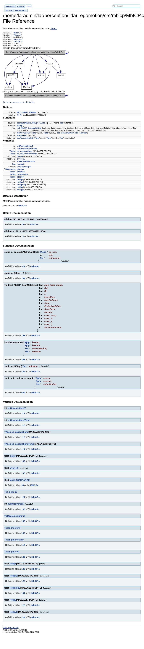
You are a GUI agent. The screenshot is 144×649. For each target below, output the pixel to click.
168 (23, 337)
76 (22, 226)
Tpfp (34, 135)
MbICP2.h (18, 40)
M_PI (19, 117)
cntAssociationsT (25, 148)
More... (53, 28)
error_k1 (21, 161)
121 (23, 499)
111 (23, 415)
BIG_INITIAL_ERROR (26, 114)
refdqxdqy (21, 187)
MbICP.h (17, 33)
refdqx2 (20, 184)
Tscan (12, 174)
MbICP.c (22, 207)
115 (23, 427)
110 (23, 439)
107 (23, 535)
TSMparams (9, 171)
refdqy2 (20, 192)
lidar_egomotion (10, 628)
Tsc (61, 125)
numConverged (24, 169)
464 (23, 373)
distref (20, 158)
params (20, 171)
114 (23, 451)
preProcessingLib (25, 140)
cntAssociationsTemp (27, 151)
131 (23, 594)
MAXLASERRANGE (26, 163)
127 (23, 582)
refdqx (20, 181)
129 (23, 618)
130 (23, 463)
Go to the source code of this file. (19, 104)
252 (23, 280)
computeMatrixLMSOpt (27, 125)
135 (23, 475)
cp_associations (24, 153)
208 (23, 362)
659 (23, 395)
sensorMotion (67, 135)
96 (22, 487)
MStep (20, 137)
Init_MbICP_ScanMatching (29, 130)
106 (23, 558)
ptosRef (20, 179)
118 (23, 546)
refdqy (20, 189)
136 (23, 511)
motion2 (20, 166)
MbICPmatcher (24, 135)
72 (22, 238)
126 (23, 570)
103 (23, 523)
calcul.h (18, 43)
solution (83, 135)
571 (23, 268)
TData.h (17, 35)
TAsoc (42, 125)
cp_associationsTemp (27, 156)
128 (23, 606)
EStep (19, 127)
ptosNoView (22, 176)
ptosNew (21, 174)
